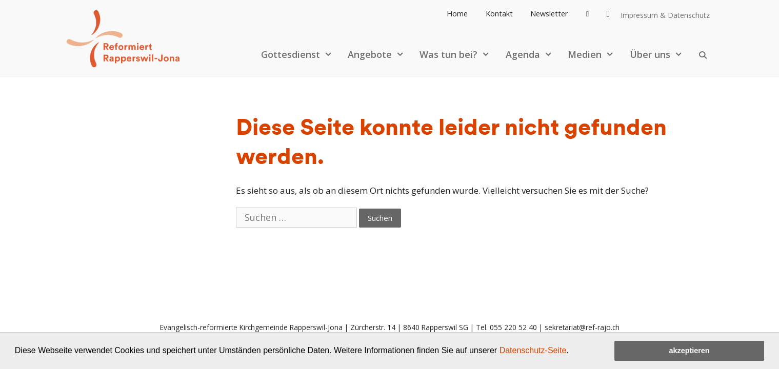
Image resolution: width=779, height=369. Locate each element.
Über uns (661, 54)
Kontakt (499, 13)
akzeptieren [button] (689, 350)
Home (457, 13)
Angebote (381, 54)
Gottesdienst (302, 54)
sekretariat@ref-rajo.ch (582, 327)
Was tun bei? (460, 54)
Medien (596, 54)
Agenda (534, 54)
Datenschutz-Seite (533, 350)
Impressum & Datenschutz (665, 15)
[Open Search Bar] (703, 54)
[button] (572, 351)
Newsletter (549, 13)
